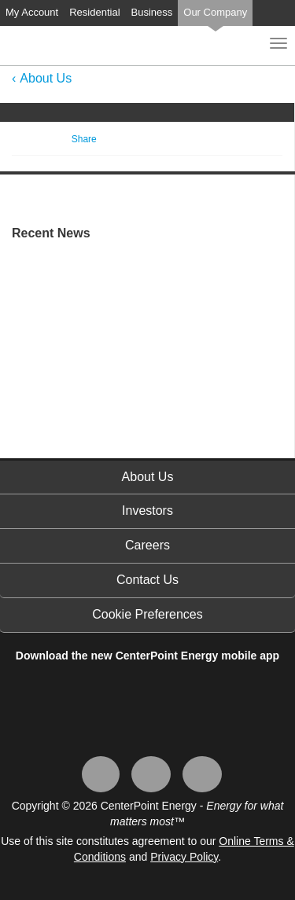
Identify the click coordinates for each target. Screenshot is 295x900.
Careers (147, 545)
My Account (32, 12)
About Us (46, 78)
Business (152, 12)
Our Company (215, 12)
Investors (147, 510)
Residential (94, 12)
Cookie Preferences (147, 614)
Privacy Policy (184, 856)
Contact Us (147, 579)
